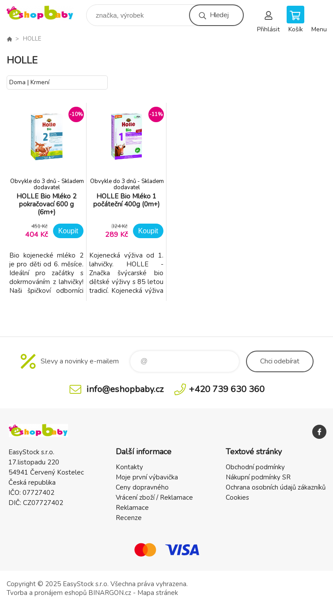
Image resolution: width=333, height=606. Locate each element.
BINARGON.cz (109, 592)
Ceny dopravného (142, 487)
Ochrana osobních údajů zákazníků (275, 487)
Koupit (68, 231)
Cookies (237, 497)
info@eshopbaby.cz (125, 389)
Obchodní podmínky (255, 467)
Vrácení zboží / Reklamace (154, 497)
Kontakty (129, 467)
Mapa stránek (157, 592)
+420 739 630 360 (227, 389)
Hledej (219, 15)
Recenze (129, 517)
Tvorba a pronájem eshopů (47, 592)
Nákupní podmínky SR (258, 477)
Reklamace (132, 507)
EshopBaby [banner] (46, 13)
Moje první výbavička (147, 477)
